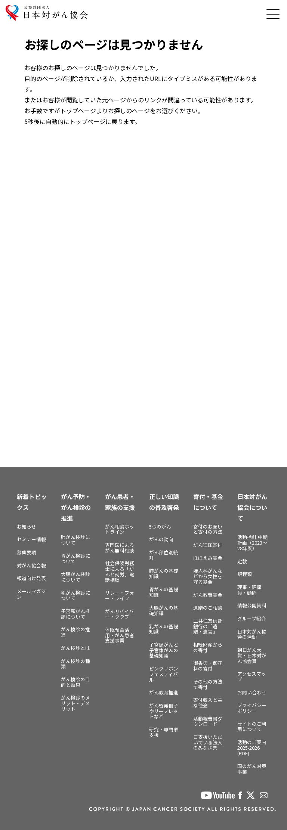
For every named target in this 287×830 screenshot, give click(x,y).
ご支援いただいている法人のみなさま (207, 742)
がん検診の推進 (75, 632)
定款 (242, 561)
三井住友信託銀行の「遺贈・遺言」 (207, 626)
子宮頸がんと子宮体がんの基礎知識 (163, 650)
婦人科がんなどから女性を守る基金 (207, 576)
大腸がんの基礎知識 (163, 610)
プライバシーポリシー (251, 708)
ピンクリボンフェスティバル (163, 674)
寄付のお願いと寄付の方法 (207, 529)
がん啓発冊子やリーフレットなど (163, 711)
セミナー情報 (31, 539)
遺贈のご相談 (207, 607)
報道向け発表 (31, 578)
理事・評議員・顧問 (249, 589)
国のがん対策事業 (251, 768)
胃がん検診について (75, 558)
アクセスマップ (251, 676)
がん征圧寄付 (207, 544)
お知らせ (26, 526)
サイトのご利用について (251, 726)
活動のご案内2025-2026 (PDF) (251, 747)
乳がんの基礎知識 (163, 629)
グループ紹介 (251, 618)
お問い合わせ (251, 692)
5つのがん (160, 526)
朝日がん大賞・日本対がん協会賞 (251, 655)
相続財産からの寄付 (207, 647)
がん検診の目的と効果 (75, 682)
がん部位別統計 (163, 555)
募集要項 (26, 552)
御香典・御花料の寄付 (207, 665)
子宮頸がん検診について (75, 613)
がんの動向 (161, 539)
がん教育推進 (163, 692)
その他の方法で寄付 (207, 684)
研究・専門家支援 (163, 732)
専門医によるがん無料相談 (119, 547)
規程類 (244, 573)
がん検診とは (75, 647)
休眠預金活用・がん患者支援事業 (119, 635)
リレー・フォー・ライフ (119, 595)
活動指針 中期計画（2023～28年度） (252, 542)
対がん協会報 (31, 565)
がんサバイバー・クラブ (119, 614)
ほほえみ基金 (207, 557)
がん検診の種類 (75, 663)
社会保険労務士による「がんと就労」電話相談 (119, 571)
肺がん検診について (75, 539)
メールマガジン (31, 594)
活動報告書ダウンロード (207, 721)
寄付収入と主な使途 (207, 702)
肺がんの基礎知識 (163, 573)
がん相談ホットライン (119, 529)
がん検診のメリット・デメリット (75, 703)
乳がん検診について (75, 595)
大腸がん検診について (75, 576)
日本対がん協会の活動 (251, 634)
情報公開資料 (251, 605)
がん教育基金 (207, 594)
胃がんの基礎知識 (163, 592)
